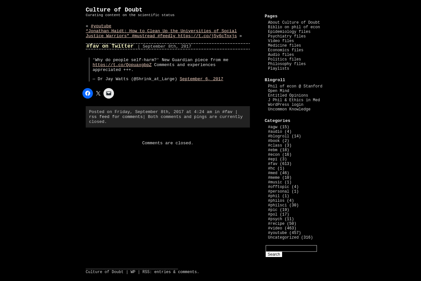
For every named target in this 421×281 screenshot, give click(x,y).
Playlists (278, 68)
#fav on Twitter (110, 46)
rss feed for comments (116, 116)
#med (272, 173)
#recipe (276, 224)
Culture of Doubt (114, 10)
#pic (272, 210)
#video (275, 228)
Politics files (284, 59)
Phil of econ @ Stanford (295, 86)
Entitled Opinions (288, 95)
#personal (278, 191)
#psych (275, 219)
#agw (272, 127)
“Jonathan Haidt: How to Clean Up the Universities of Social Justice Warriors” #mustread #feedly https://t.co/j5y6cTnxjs (161, 33)
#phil (274, 196)
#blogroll (278, 136)
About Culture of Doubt (294, 22)
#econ (274, 154)
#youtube (101, 26)
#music (275, 182)
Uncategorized (283, 237)
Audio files (281, 55)
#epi (272, 159)
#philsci (277, 205)
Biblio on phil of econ (294, 27)
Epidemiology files (289, 32)
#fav (227, 111)
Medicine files (284, 45)
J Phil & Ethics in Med (294, 100)
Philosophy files (287, 64)
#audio (275, 131)
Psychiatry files (287, 36)
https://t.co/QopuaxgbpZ (122, 64)
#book (274, 141)
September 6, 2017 (201, 79)
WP (133, 272)
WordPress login (285, 105)
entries (162, 272)
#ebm (272, 150)
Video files (281, 41)
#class (275, 145)
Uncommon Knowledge (289, 109)
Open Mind (278, 91)
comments (187, 272)
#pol (272, 214)
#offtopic (278, 187)
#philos (276, 201)
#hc (271, 168)
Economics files (285, 50)
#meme (274, 178)
